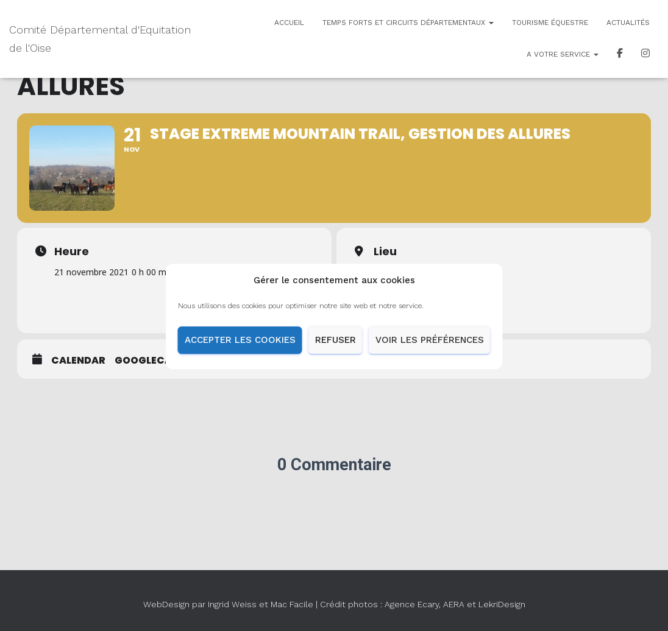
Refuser (335, 345)
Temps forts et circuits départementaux (408, 22)
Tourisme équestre (550, 22)
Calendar (78, 360)
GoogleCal (146, 360)
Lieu (385, 251)
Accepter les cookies (240, 345)
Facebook (620, 55)
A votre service (563, 54)
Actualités (628, 22)
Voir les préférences (429, 345)
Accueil (289, 22)
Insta (645, 55)
